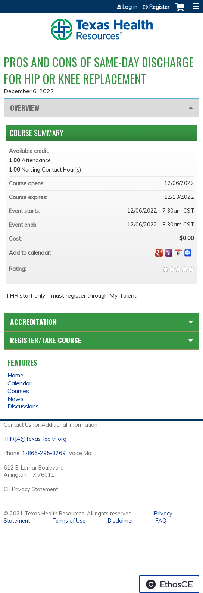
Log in (129, 7)
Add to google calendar (159, 253)
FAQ (161, 520)
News (15, 398)
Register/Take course (45, 340)
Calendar (19, 383)
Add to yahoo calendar (168, 253)
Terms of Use (68, 520)
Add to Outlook (188, 253)
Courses (18, 391)
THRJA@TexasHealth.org (35, 439)
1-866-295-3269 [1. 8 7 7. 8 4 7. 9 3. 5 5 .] (44, 453)
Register (159, 7)
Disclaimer (120, 520)
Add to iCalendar (178, 252)
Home (15, 375)
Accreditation (33, 321)
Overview (24, 107)
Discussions (23, 406)
